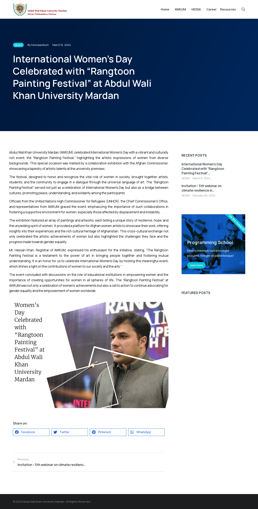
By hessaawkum (38, 45)
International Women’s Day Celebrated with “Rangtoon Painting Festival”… (203, 168)
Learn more (196, 265)
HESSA (186, 178)
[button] (31, 432)
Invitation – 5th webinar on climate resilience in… (202, 188)
